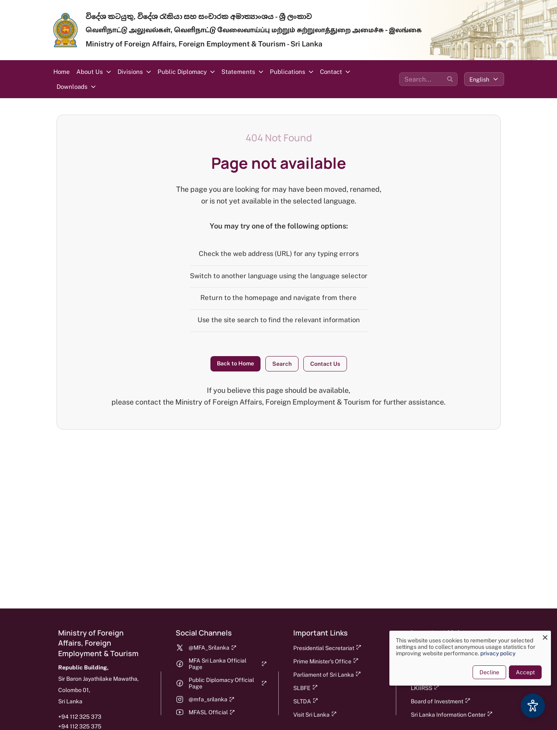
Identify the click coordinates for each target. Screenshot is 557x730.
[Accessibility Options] (533, 706)
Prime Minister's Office (326, 661)
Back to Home (235, 363)
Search (282, 364)
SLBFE (305, 687)
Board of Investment (441, 701)
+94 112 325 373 (79, 716)
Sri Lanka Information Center (452, 714)
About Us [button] (89, 71)
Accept (523, 672)
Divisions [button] (130, 71)
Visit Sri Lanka (315, 714)
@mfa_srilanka (212, 699)
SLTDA (305, 701)
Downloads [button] (72, 86)
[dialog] (468, 658)
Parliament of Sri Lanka (327, 674)
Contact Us (325, 364)
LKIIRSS (425, 687)
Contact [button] (331, 71)
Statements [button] (238, 71)
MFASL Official (212, 712)
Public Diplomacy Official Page (228, 683)
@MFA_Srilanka (213, 647)
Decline (487, 672)
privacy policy (495, 653)
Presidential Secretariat (327, 647)
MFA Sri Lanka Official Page (228, 663)
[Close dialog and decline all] (543, 636)
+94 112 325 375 (79, 726)
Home (61, 71)
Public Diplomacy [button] (182, 71)
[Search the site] (428, 79)
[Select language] (484, 79)
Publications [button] (287, 71)
